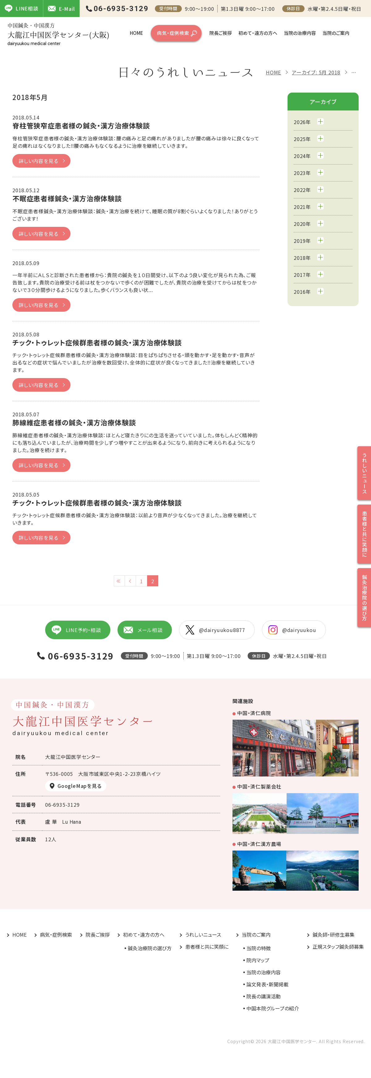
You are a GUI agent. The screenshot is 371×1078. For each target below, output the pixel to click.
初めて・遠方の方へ (257, 33)
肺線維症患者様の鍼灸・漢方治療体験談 (74, 422)
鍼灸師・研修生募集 (334, 934)
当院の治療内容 (300, 33)
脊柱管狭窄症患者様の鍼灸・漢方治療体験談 (81, 125)
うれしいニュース (203, 934)
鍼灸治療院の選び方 (150, 948)
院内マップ (257, 960)
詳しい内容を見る (38, 160)
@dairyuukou (292, 630)
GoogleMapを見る (80, 785)
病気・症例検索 (173, 33)
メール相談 (143, 630)
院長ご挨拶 (220, 33)
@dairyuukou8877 (215, 630)
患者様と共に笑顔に (206, 946)
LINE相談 (21, 8)
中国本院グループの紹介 (272, 1008)
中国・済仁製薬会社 (259, 786)
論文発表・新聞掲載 (267, 984)
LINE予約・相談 (76, 630)
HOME (136, 33)
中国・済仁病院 (254, 713)
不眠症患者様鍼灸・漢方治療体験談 (67, 198)
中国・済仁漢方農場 (259, 843)
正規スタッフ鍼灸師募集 (338, 946)
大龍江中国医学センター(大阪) (58, 34)
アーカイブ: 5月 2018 (316, 72)
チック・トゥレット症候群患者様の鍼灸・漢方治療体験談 (97, 342)
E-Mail (61, 8)
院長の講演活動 (263, 996)
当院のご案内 (335, 33)
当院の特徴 (258, 948)
